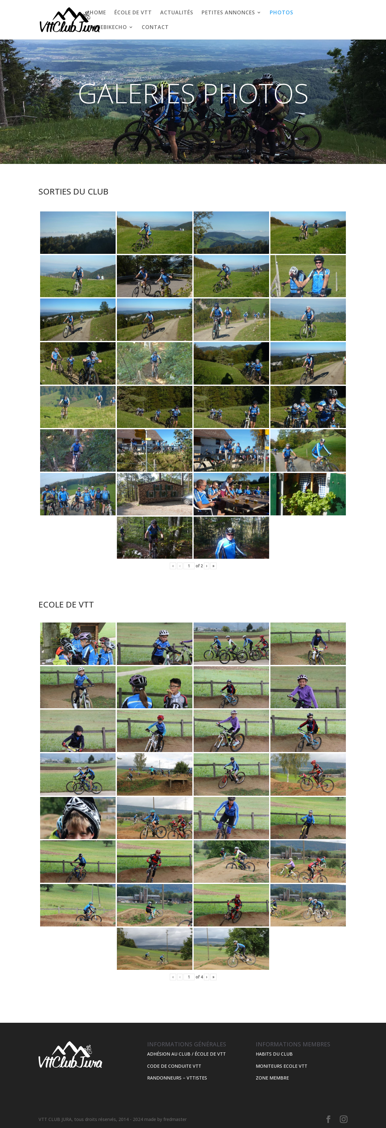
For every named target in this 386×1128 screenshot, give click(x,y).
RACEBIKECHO (108, 28)
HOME (98, 13)
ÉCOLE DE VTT (133, 13)
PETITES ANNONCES (228, 13)
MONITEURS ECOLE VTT (281, 1066)
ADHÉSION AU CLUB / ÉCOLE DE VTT (186, 1054)
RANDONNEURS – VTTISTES (177, 1078)
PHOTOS (281, 13)
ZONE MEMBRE (272, 1078)
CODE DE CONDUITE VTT (174, 1066)
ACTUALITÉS (176, 13)
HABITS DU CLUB (274, 1054)
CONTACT (155, 28)
